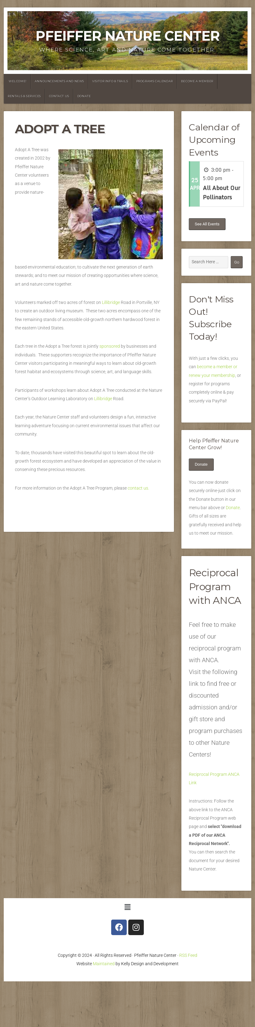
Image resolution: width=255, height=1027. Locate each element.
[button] (127, 907)
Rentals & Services (24, 96)
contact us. (139, 488)
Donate (84, 96)
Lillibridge (111, 302)
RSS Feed (188, 955)
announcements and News (59, 81)
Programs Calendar (154, 81)
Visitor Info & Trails (110, 81)
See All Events (207, 224)
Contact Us (59, 96)
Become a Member (197, 81)
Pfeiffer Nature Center (127, 36)
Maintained (104, 963)
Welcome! (18, 81)
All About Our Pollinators (221, 192)
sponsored (109, 346)
